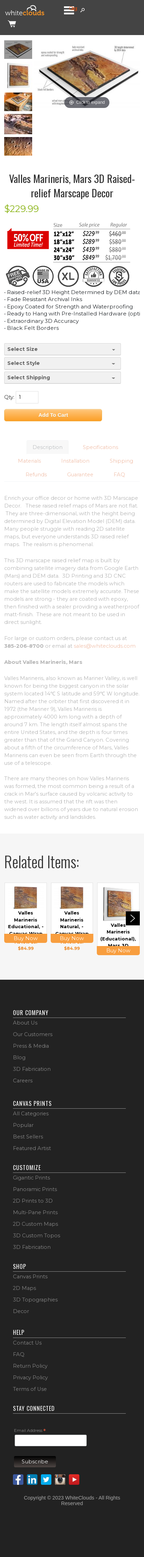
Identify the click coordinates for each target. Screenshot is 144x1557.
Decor (21, 1311)
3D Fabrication (32, 1069)
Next (133, 918)
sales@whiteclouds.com (105, 646)
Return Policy (30, 1366)
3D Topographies (35, 1300)
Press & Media (31, 1046)
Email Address (30, 1431)
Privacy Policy (30, 1377)
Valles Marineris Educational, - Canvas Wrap (26, 923)
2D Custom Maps (35, 1224)
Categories (73, 8)
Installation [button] (75, 461)
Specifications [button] (100, 447)
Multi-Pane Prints (35, 1212)
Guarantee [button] (80, 474)
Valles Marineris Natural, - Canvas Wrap (72, 923)
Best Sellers (28, 1137)
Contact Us (27, 1343)
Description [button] (48, 447)
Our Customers (32, 1034)
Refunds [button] (36, 474)
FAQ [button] (119, 474)
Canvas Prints (30, 1276)
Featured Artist (32, 1148)
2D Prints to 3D (33, 1201)
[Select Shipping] (62, 378)
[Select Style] (62, 363)
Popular (23, 1125)
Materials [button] (29, 461)
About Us (25, 1023)
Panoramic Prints (35, 1189)
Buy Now (26, 938)
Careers (23, 1080)
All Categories (31, 1113)
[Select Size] (62, 349)
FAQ (18, 1354)
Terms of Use (30, 1389)
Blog (19, 1057)
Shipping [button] (121, 461)
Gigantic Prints (31, 1178)
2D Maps (24, 1288)
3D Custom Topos (36, 1235)
